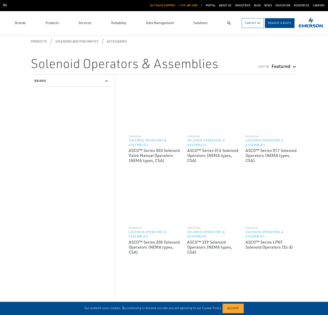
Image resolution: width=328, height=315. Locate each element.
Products (39, 41)
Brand (40, 80)
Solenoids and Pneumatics (77, 41)
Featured (281, 66)
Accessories (117, 41)
